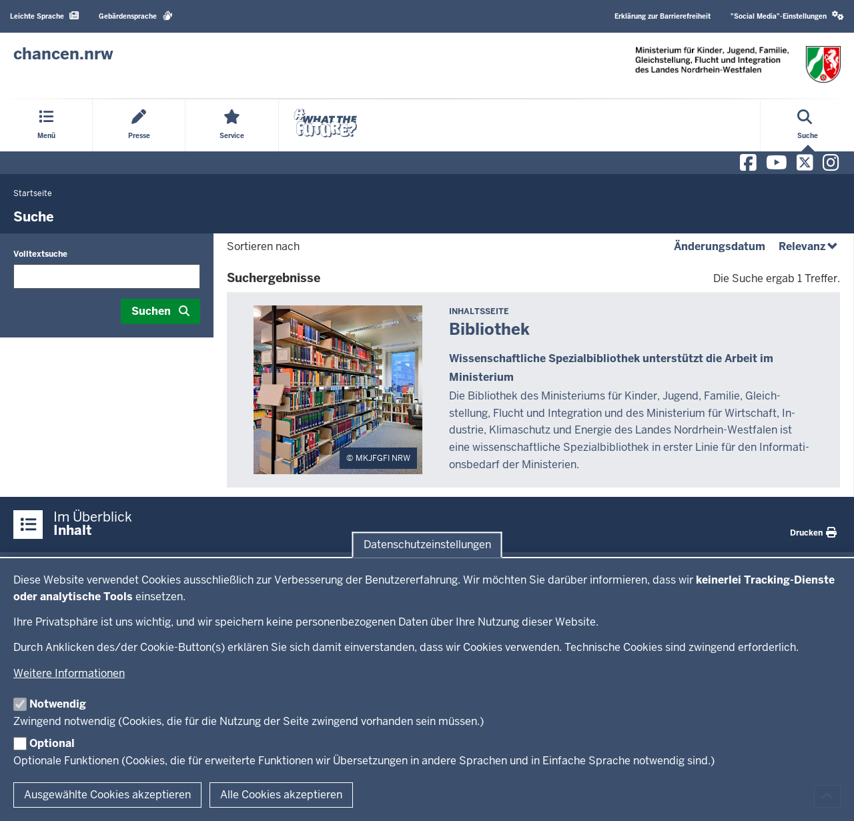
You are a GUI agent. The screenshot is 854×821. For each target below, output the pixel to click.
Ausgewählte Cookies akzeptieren (107, 795)
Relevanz (809, 246)
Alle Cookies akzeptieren (281, 795)
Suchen (151, 311)
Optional (52, 743)
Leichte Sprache (44, 16)
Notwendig (57, 704)
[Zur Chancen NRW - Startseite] (63, 54)
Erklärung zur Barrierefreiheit (662, 16)
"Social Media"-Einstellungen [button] (787, 16)
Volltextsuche (40, 254)
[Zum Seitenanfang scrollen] (827, 796)
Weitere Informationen (69, 673)
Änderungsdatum (719, 246)
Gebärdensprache (136, 16)
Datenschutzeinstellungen (427, 545)
